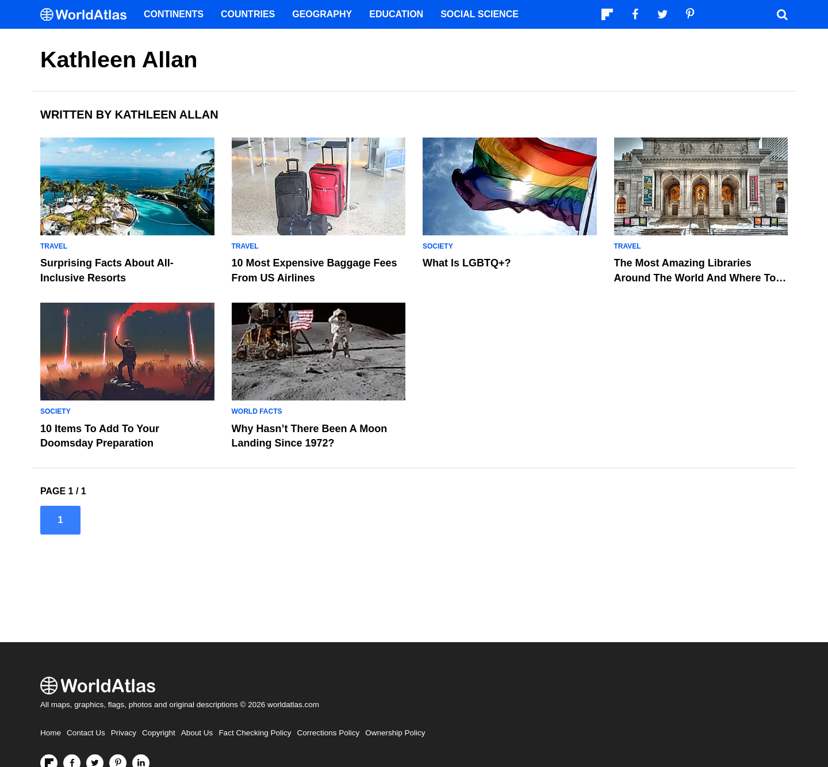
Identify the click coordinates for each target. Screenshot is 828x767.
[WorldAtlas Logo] (87, 14)
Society (438, 246)
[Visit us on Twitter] (662, 14)
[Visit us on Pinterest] (690, 14)
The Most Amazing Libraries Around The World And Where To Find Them (695, 277)
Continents (174, 14)
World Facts (257, 411)
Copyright (158, 732)
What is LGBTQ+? (467, 263)
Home (50, 732)
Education (396, 14)
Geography (322, 14)
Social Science (479, 14)
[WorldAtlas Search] (782, 14)
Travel (53, 246)
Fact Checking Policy (254, 732)
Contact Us (86, 732)
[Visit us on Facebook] (635, 14)
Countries (248, 14)
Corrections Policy (328, 732)
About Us (197, 732)
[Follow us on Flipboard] (607, 14)
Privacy (123, 732)
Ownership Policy (395, 732)
